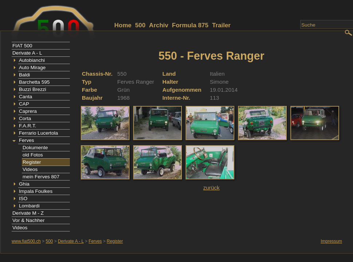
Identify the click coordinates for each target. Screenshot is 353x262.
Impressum (331, 241)
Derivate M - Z (28, 213)
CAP (24, 104)
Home (122, 25)
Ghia (24, 184)
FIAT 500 (22, 45)
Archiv (158, 25)
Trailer (221, 25)
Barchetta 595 (34, 82)
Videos (30, 169)
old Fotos (33, 155)
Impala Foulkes (35, 191)
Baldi (24, 75)
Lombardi (29, 206)
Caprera (28, 111)
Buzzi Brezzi (32, 89)
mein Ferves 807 (41, 176)
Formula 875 (190, 25)
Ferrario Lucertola (38, 133)
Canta (25, 96)
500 (140, 25)
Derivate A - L (27, 53)
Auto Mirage (32, 67)
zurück (211, 187)
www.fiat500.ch (26, 241)
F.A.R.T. (27, 125)
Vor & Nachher (28, 220)
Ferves (26, 140)
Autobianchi (32, 60)
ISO (23, 198)
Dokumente (35, 147)
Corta (25, 118)
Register (32, 162)
